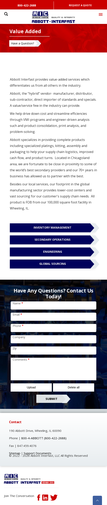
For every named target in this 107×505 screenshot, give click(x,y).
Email (17, 314)
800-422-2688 (26, 5)
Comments (21, 359)
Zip (15, 348)
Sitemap (14, 453)
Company (19, 337)
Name (18, 303)
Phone (18, 326)
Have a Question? (22, 43)
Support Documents (37, 453)
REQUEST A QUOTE (80, 5)
